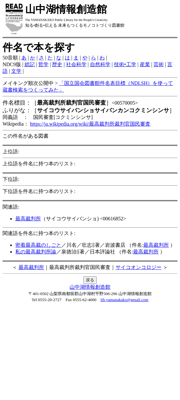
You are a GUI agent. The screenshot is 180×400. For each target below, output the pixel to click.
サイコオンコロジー (138, 267)
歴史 (57, 64)
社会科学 (76, 64)
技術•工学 (125, 64)
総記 (30, 64)
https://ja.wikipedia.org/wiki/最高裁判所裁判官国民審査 (90, 124)
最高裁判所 (28, 218)
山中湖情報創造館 (90, 287)
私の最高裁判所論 (35, 251)
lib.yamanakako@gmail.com (124, 299)
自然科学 (100, 64)
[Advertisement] (90, 352)
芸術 (159, 64)
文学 (16, 71)
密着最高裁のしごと (38, 245)
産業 (145, 64)
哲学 (43, 64)
